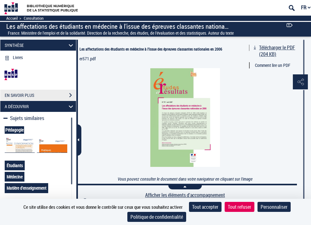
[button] (300, 82)
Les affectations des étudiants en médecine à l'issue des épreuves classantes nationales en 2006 (150, 49)
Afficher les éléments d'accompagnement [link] (185, 195)
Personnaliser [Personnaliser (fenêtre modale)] (274, 206)
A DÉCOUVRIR (40, 106)
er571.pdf (87, 59)
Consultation (33, 18)
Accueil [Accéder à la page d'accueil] (12, 18)
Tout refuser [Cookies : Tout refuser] (239, 206)
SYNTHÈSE (40, 45)
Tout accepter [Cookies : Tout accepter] (205, 206)
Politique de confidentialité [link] (156, 216)
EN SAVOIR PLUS (40, 95)
